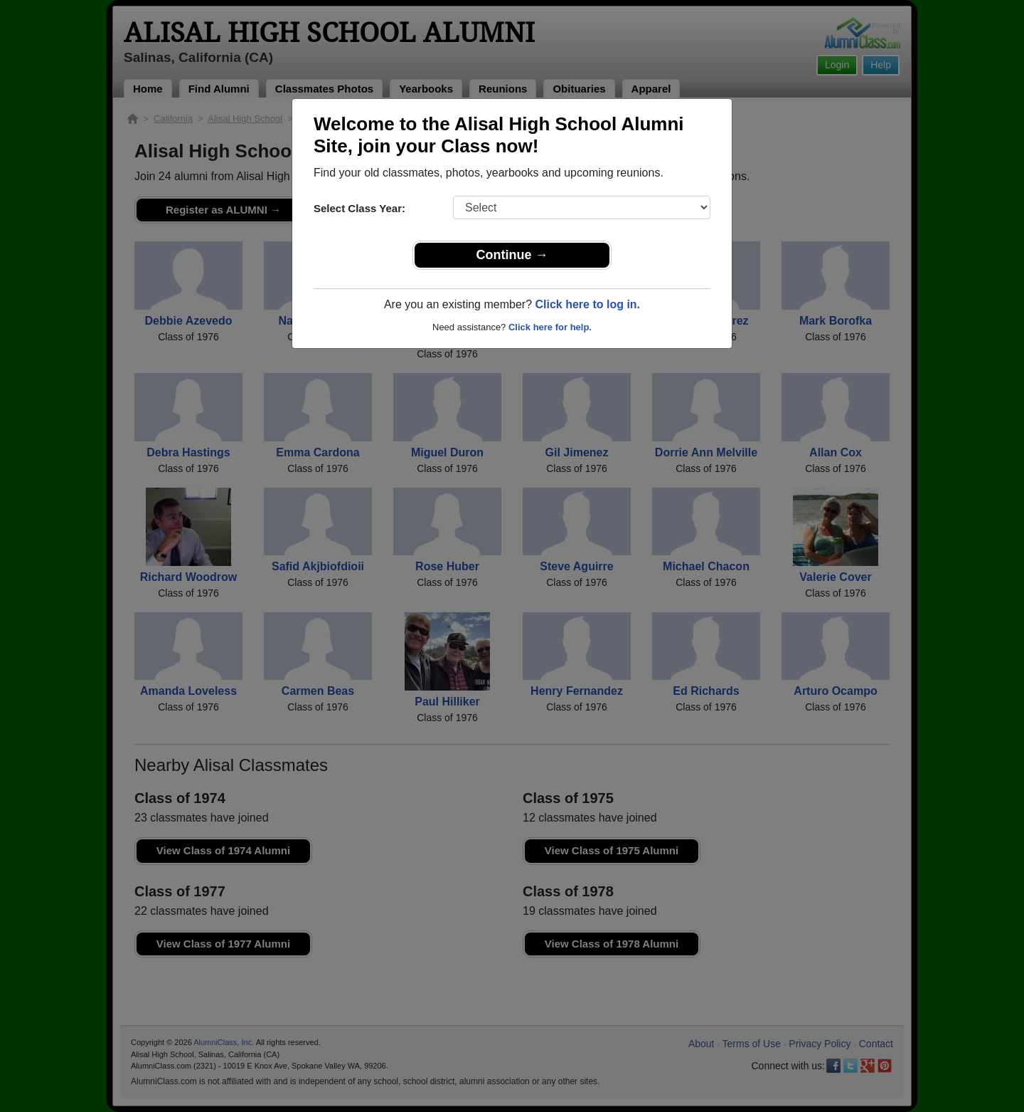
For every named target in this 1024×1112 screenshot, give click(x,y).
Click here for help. (550, 327)
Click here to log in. (587, 304)
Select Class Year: (359, 208)
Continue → (512, 255)
